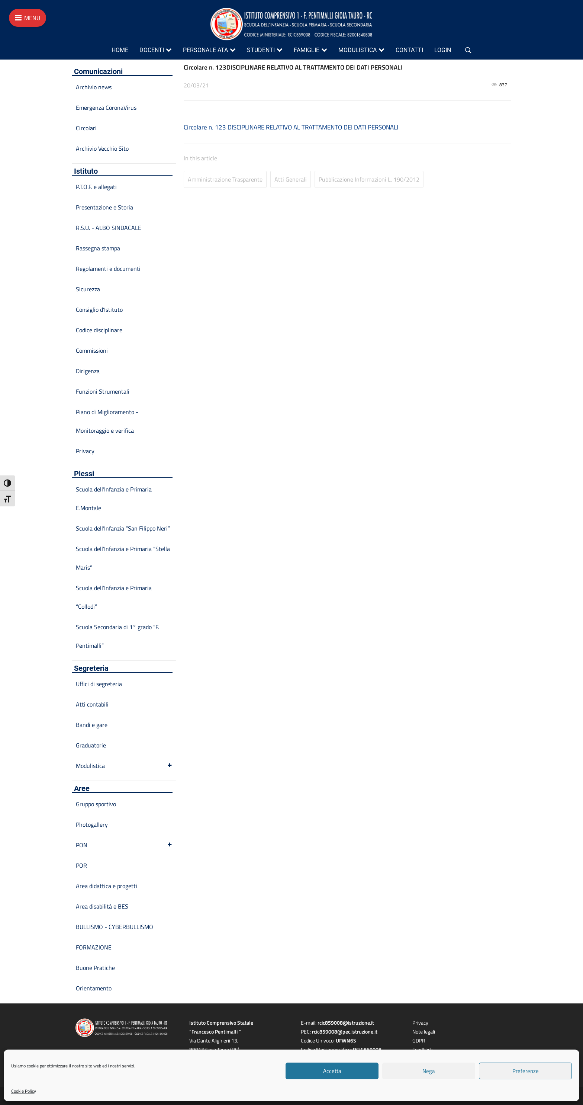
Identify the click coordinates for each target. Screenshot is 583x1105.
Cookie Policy (23, 1091)
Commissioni (92, 350)
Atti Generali (290, 179)
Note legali (423, 1031)
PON (124, 845)
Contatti (409, 50)
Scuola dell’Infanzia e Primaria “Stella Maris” (123, 558)
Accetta (332, 1071)
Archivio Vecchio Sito (102, 148)
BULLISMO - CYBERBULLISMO (114, 926)
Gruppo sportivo (96, 804)
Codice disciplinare (99, 330)
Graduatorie (91, 745)
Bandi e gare (91, 724)
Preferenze (525, 1071)
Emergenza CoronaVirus (106, 107)
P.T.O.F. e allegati (96, 186)
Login (442, 50)
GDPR (418, 1040)
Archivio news (94, 87)
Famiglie (306, 50)
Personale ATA (205, 50)
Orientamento (94, 988)
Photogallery (92, 824)
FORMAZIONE (94, 947)
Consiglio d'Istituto (99, 309)
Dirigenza (88, 370)
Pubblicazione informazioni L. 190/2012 (369, 179)
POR (81, 865)
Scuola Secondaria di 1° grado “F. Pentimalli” (117, 636)
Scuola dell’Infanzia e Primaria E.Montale (114, 498)
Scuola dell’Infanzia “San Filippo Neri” (123, 528)
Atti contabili (92, 704)
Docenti (151, 50)
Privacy (85, 450)
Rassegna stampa (98, 248)
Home (120, 50)
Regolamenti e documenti (108, 268)
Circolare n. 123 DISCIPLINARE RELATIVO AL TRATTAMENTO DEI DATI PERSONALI (291, 127)
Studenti (261, 50)
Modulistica (357, 50)
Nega (428, 1071)
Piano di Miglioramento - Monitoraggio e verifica (107, 421)
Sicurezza (88, 289)
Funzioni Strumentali (102, 391)
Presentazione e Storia (104, 207)
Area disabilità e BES (102, 906)
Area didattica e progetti (106, 885)
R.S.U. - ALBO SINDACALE (108, 227)
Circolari (86, 128)
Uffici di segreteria (99, 683)
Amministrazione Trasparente (225, 179)
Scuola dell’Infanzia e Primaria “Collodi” (114, 597)
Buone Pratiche (95, 967)
